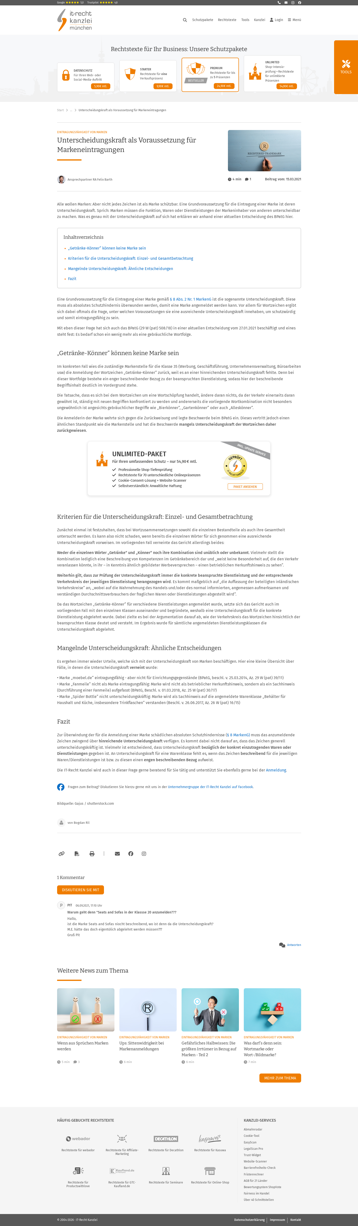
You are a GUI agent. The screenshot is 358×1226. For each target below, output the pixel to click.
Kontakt (295, 1220)
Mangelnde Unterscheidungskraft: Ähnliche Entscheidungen (120, 268)
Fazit (72, 278)
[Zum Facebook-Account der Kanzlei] (130, 854)
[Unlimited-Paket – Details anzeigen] (272, 73)
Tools (245, 20)
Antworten (294, 945)
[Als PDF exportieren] (76, 854)
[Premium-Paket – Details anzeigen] (210, 74)
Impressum (277, 1220)
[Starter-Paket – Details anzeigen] (148, 76)
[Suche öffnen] (185, 20)
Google (70, 2)
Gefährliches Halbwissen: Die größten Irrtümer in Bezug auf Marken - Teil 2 (209, 1049)
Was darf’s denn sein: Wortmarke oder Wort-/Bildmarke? (263, 1049)
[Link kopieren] (61, 854)
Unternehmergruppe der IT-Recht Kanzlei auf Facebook (210, 787)
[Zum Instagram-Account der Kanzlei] (144, 854)
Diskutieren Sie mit (80, 890)
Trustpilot (102, 2)
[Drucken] (91, 854)
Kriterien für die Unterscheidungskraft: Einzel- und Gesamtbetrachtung (130, 258)
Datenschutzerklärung (249, 1220)
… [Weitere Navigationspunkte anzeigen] (71, 110)
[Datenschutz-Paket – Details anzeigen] (85, 77)
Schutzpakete (202, 20)
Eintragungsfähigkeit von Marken (82, 132)
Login (276, 20)
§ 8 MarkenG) (238, 735)
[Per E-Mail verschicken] (116, 854)
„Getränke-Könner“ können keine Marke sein (107, 248)
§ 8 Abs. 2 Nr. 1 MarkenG (191, 299)
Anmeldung (276, 770)
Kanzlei (259, 20)
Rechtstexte (227, 20)
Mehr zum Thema (280, 1078)
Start (60, 110)
